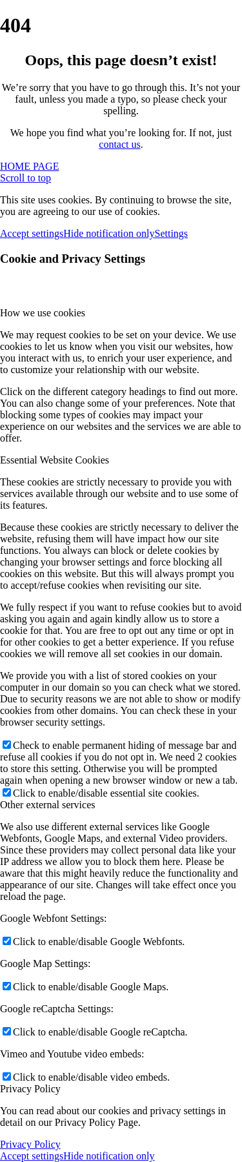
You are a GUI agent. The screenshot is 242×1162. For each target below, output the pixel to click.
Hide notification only (108, 233)
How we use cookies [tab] (42, 312)
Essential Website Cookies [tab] (54, 459)
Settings (171, 233)
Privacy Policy (30, 1144)
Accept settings (31, 233)
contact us (119, 144)
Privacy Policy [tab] (30, 1088)
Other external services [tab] (47, 804)
